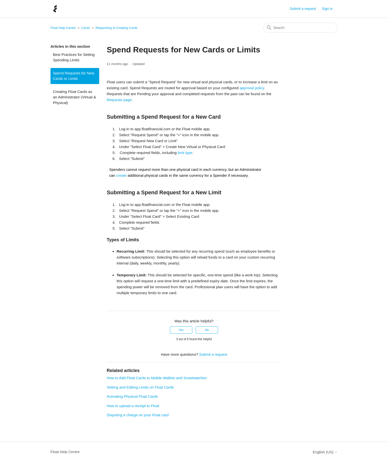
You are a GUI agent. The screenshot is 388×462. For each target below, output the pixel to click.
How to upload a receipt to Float (133, 406)
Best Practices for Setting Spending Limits (74, 57)
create (121, 175)
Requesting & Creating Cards (116, 28)
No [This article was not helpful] (207, 330)
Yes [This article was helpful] (181, 330)
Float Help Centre (63, 28)
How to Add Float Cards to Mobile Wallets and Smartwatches (157, 378)
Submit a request (303, 9)
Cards (85, 28)
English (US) (325, 452)
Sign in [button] (327, 9)
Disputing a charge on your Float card (138, 415)
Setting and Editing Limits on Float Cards (140, 387)
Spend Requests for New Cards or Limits (73, 76)
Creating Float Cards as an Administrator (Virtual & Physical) (74, 97)
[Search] (300, 28)
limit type (185, 153)
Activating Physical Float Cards (132, 396)
